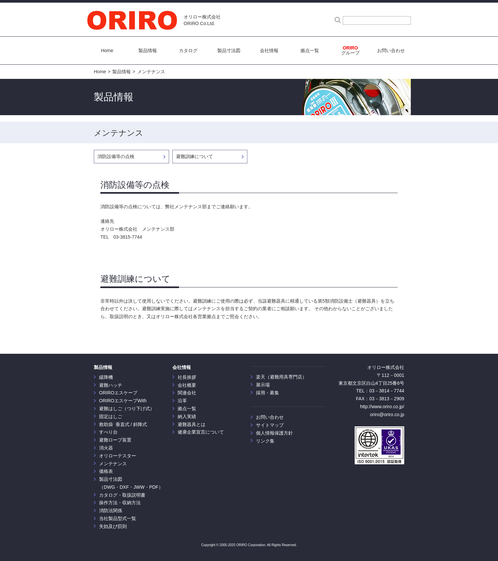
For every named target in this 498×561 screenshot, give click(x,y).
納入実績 (187, 416)
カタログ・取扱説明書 (122, 495)
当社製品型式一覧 (117, 518)
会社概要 (187, 385)
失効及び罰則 (113, 526)
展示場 (263, 384)
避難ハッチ (110, 385)
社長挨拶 (187, 377)
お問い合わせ (270, 417)
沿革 (182, 400)
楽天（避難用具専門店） (281, 377)
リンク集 (265, 441)
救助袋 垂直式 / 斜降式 (123, 424)
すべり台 (108, 432)
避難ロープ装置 (115, 440)
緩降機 (106, 377)
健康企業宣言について (201, 432)
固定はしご (110, 416)
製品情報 (121, 71)
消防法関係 (110, 510)
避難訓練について (194, 156)
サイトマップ (270, 425)
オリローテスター (117, 455)
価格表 (106, 471)
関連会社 (187, 392)
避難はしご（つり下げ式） (127, 408)
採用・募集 (267, 392)
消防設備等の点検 (115, 156)
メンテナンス (151, 71)
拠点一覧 (187, 408)
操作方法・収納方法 (120, 502)
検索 (338, 19)
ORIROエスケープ (118, 392)
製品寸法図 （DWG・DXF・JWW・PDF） (131, 483)
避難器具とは (191, 424)
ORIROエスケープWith (123, 400)
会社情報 (181, 367)
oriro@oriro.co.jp (387, 414)
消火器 (106, 447)
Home (100, 71)
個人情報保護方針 (274, 433)
